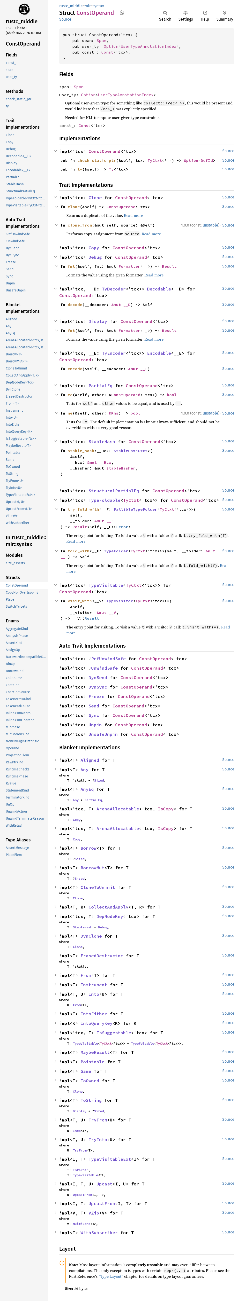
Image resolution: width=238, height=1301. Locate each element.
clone (74, 206)
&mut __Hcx (99, 462)
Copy (94, 248)
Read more (133, 215)
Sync (94, 715)
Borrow (89, 848)
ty (79, 169)
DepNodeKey (110, 916)
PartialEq (100, 385)
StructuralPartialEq (114, 491)
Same (86, 1071)
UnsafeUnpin (103, 734)
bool (172, 394)
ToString (91, 1100)
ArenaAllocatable (118, 809)
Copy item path (122, 12)
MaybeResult (95, 1052)
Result (169, 266)
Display (98, 321)
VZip (94, 1213)
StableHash (102, 441)
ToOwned (90, 1080)
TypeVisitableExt (110, 1159)
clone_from (80, 225)
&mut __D (121, 304)
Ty (111, 169)
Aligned (90, 760)
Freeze (96, 696)
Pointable (92, 1062)
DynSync (98, 687)
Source (65, 19)
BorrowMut (92, 867)
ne (70, 413)
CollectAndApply (108, 907)
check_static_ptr (96, 160)
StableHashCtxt (131, 450)
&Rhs (114, 413)
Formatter (129, 266)
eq (70, 394)
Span (101, 40)
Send (94, 706)
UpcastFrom (82, 1194)
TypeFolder (116, 551)
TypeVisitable (106, 585)
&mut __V (106, 612)
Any (85, 769)
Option (111, 46)
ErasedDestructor (102, 955)
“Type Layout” (110, 1276)
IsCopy (166, 809)
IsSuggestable (114, 1032)
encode (75, 368)
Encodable (159, 353)
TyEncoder (114, 353)
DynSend (98, 677)
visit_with (80, 600)
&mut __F (104, 520)
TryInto (98, 1139)
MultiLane (81, 1224)
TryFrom (98, 1120)
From (86, 975)
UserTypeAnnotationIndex (148, 46)
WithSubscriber (99, 1232)
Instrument (94, 985)
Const (107, 52)
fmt (71, 266)
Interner (80, 1170)
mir (88, 6)
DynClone (91, 936)
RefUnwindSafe (108, 658)
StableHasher (120, 468)
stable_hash (81, 450)
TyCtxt (155, 160)
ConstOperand (104, 151)
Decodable (159, 289)
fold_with (78, 551)
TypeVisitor (119, 600)
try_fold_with (83, 509)
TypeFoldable (104, 500)
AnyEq (87, 789)
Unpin (95, 725)
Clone (95, 197)
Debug (95, 257)
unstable (210, 225)
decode (75, 304)
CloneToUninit (98, 887)
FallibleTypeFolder (135, 509)
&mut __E (138, 368)
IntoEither (94, 1014)
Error (122, 526)
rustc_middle (71, 6)
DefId (207, 160)
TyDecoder (114, 289)
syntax (98, 6)
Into (94, 994)
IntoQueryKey (96, 1023)
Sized (99, 780)
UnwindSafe (104, 668)
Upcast (104, 1184)
